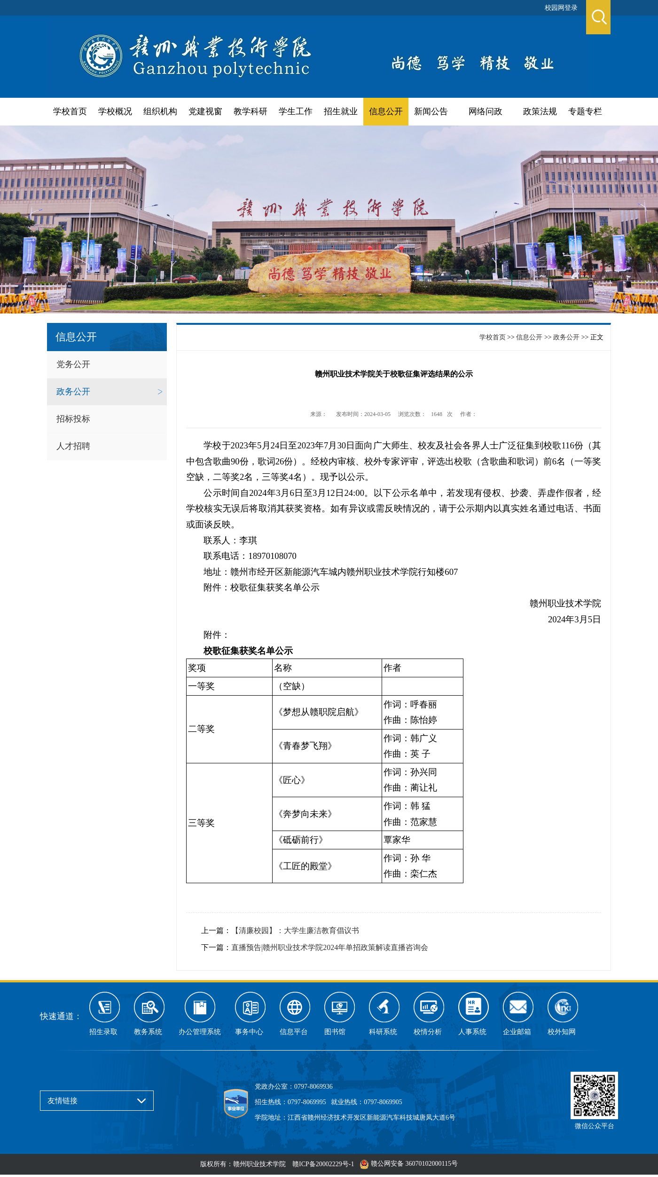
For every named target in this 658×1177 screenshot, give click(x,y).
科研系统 (383, 1032)
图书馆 (334, 1032)
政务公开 (73, 391)
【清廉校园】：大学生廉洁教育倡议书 (295, 930)
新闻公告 (431, 111)
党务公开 (73, 364)
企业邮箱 (517, 1032)
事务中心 (249, 1032)
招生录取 (103, 1032)
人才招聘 (73, 446)
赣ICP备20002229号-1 (323, 1164)
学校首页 (70, 111)
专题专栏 (585, 111)
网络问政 (485, 111)
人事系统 (472, 1032)
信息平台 (294, 1032)
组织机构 (160, 111)
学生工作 (296, 111)
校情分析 (428, 1032)
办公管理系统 (200, 1032)
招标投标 (73, 419)
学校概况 (115, 111)
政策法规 (540, 111)
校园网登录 (561, 7)
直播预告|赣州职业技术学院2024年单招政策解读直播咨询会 (329, 947)
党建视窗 (205, 111)
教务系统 (148, 1032)
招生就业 (341, 111)
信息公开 (386, 111)
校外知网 (562, 1032)
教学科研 (250, 111)
